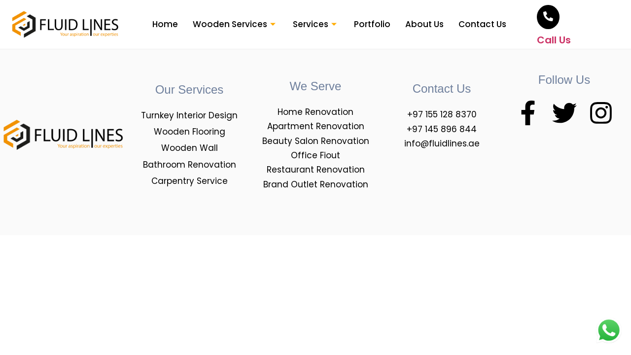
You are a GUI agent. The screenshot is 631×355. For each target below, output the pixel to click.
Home (165, 24)
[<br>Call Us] (548, 17)
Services (316, 24)
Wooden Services (235, 24)
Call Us (554, 40)
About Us (424, 24)
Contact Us (482, 24)
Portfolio (372, 24)
